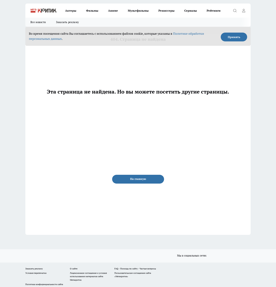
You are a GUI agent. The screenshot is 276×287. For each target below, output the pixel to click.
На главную (138, 179)
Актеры (70, 10)
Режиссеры (166, 10)
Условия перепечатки (35, 273)
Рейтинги (214, 10)
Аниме (113, 10)
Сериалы (190, 10)
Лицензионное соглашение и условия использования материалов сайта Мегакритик (88, 276)
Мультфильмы (138, 10)
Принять (234, 37)
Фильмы (92, 10)
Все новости (38, 22)
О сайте (73, 268)
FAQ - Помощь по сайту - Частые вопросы (135, 268)
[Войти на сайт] (243, 10)
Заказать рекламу (67, 22)
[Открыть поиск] (234, 10)
